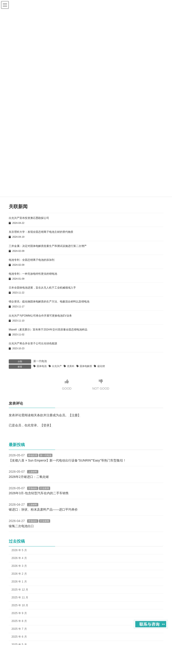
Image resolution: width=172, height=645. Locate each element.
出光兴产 (57, 366)
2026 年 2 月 (19, 574)
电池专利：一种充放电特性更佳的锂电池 (33, 273)
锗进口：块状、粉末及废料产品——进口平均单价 (43, 509)
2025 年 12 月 (19, 589)
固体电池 (42, 366)
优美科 (70, 366)
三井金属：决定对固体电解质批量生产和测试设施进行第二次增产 (48, 246)
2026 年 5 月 (19, 550)
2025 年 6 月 (19, 637)
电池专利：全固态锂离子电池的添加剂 (31, 259)
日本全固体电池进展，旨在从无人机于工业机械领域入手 (42, 287)
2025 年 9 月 (19, 613)
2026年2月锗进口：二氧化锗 (29, 477)
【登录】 (46, 425)
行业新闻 (44, 488)
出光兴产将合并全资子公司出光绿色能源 (33, 343)
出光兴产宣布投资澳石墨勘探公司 (29, 218)
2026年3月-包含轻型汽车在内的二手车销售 (39, 493)
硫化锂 (101, 366)
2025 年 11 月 (19, 597)
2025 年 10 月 (19, 605)
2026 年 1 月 (19, 581)
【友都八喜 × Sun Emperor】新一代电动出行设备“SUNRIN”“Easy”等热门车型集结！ (67, 460)
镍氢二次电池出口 (21, 526)
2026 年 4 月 (19, 558)
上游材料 (32, 472)
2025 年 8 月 (19, 621)
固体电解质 (86, 366)
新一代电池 (40, 361)
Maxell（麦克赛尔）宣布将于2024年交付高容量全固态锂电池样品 (48, 329)
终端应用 (32, 455)
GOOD (67, 384)
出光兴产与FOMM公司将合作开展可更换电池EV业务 (40, 315)
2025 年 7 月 (19, 629)
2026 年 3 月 (19, 566)
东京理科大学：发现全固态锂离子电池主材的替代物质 (41, 231)
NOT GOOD (100, 384)
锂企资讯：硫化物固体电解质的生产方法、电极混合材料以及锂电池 (49, 301)
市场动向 (32, 488)
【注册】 (74, 415)
